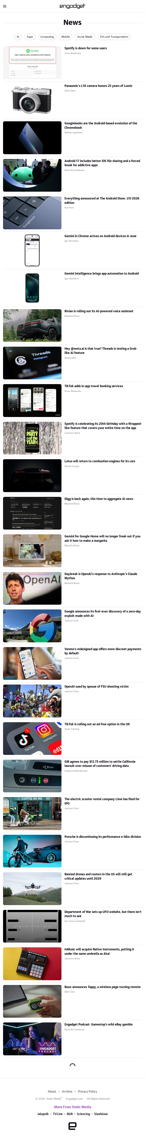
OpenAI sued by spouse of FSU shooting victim (97, 686)
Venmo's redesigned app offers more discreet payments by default (103, 651)
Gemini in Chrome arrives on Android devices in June (100, 236)
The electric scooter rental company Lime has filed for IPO (102, 801)
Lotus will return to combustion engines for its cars (100, 461)
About (52, 1091)
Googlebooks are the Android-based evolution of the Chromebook (101, 125)
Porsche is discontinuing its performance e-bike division (103, 836)
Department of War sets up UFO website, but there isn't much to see (103, 914)
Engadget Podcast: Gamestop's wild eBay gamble (99, 1024)
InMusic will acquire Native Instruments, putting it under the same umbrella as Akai (99, 951)
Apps (30, 37)
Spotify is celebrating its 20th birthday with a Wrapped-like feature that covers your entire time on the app (103, 426)
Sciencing (83, 1114)
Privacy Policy (87, 1091)
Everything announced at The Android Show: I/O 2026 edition (102, 200)
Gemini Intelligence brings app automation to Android (102, 273)
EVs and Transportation (114, 37)
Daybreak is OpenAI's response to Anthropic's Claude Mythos (101, 576)
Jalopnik (43, 1114)
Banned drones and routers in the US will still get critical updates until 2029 (98, 876)
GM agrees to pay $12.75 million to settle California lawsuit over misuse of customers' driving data (100, 763)
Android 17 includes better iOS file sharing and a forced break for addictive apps (102, 163)
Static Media (53, 1099)
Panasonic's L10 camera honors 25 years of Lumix (98, 85)
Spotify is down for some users (86, 48)
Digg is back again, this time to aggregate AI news (99, 498)
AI (18, 37)
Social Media (84, 37)
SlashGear (101, 1114)
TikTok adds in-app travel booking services (94, 386)
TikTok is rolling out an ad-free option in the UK (97, 724)
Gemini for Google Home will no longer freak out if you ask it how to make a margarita (102, 538)
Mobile (65, 37)
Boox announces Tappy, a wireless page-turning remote (103, 987)
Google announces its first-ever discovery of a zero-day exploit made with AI (103, 613)
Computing (47, 37)
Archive (67, 1091)
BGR (70, 1114)
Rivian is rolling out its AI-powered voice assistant (99, 311)
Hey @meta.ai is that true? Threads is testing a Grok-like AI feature (101, 350)
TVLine (58, 1114)
